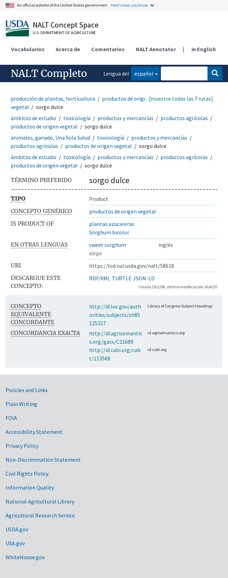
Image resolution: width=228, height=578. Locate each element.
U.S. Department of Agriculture (64, 32)
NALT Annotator (156, 49)
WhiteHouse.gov (25, 557)
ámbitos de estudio (33, 118)
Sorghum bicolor (109, 232)
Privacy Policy (22, 445)
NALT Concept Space (66, 25)
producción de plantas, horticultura (53, 98)
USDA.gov (17, 529)
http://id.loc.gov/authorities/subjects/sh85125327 (115, 315)
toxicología (77, 118)
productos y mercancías (125, 118)
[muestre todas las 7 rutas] (181, 98)
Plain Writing (21, 403)
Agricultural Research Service (40, 515)
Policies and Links (27, 389)
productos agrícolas (184, 118)
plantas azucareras (111, 223)
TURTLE (122, 278)
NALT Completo (49, 73)
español (142, 73)
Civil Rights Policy (27, 473)
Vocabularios (28, 49)
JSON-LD (144, 278)
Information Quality (30, 487)
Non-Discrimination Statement (43, 459)
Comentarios (108, 49)
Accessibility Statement (34, 431)
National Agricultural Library (40, 501)
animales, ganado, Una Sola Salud (50, 137)
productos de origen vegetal (44, 126)
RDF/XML (99, 278)
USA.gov (15, 543)
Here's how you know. (130, 5)
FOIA (11, 417)
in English (203, 49)
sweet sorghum (107, 244)
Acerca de (68, 49)
